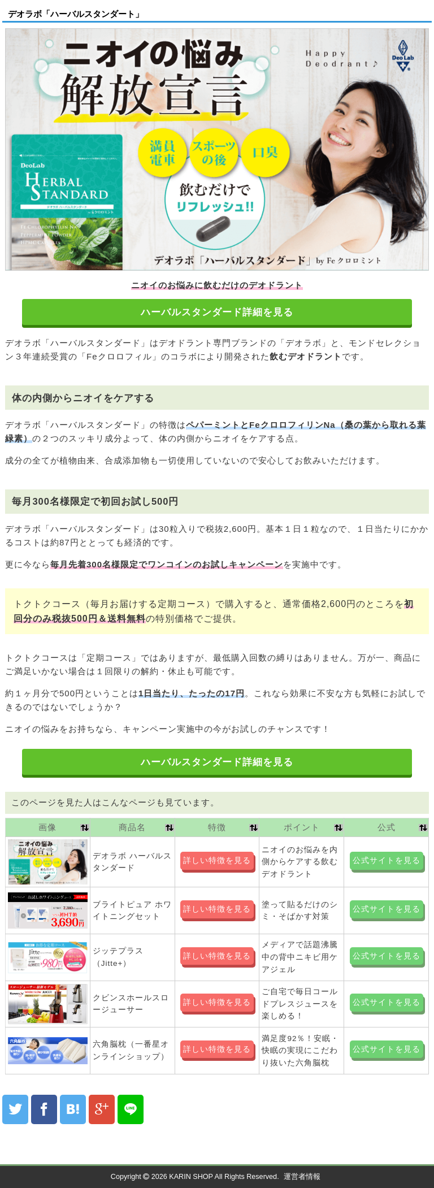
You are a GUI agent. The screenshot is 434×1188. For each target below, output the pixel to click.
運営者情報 (302, 1177)
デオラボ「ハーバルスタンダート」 (76, 14)
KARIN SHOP (190, 1177)
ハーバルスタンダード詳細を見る (217, 312)
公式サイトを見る (386, 860)
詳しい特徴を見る (217, 860)
